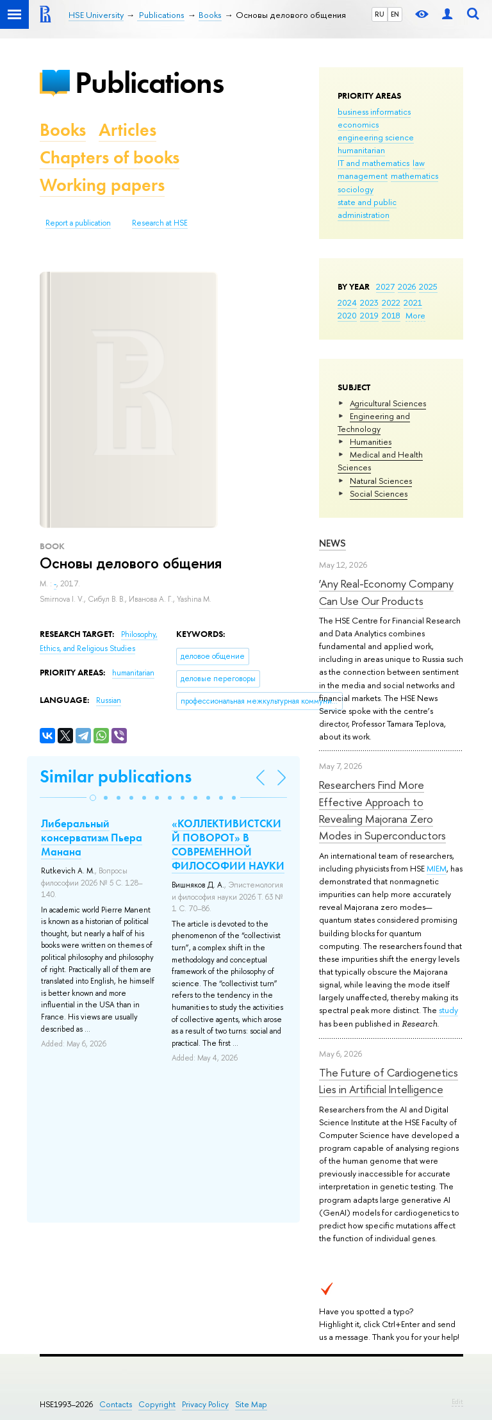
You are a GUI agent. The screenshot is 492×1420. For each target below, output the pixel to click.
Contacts (115, 1404)
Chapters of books (109, 157)
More (415, 315)
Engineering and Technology (374, 422)
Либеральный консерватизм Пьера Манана (91, 837)
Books (63, 130)
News (332, 543)
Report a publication (78, 223)
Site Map (251, 1404)
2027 (385, 286)
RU (379, 14)
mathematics (414, 175)
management (363, 175)
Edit (457, 1401)
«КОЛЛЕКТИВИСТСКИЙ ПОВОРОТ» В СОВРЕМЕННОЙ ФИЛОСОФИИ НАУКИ (228, 844)
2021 (413, 302)
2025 (428, 286)
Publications (149, 82)
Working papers (102, 185)
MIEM (437, 868)
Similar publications (116, 776)
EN (395, 14)
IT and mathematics (373, 163)
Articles (127, 130)
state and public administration (367, 208)
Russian (108, 700)
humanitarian (361, 150)
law (419, 163)
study (448, 1010)
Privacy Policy (205, 1404)
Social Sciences (378, 493)
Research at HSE (160, 223)
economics (358, 124)
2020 (347, 315)
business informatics (374, 111)
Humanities (370, 441)
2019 (369, 315)
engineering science (376, 137)
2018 (391, 315)
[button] (92, 797)
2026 (407, 286)
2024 (347, 302)
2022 (391, 302)
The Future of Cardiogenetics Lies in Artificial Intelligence (388, 1080)
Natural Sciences (381, 480)
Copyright (157, 1404)
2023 (369, 302)
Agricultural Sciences (388, 403)
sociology (355, 189)
